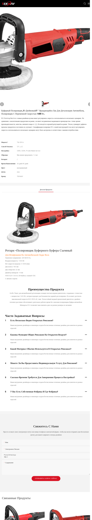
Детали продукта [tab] (46, 190)
